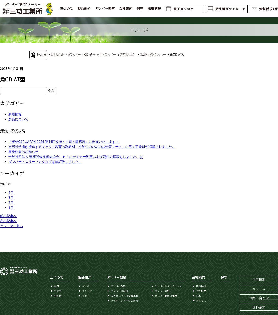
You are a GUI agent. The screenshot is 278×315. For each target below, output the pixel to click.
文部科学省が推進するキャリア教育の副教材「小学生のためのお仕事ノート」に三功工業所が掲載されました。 (91, 147)
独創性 (58, 295)
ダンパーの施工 (163, 291)
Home (41, 55)
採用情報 (154, 8)
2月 (11, 203)
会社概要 (201, 291)
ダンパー (74, 55)
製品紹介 (84, 8)
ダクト (86, 295)
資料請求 (258, 307)
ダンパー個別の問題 (166, 295)
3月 (11, 198)
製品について (18, 119)
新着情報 (15, 114)
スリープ (87, 291)
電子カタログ (183, 8)
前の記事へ (8, 216)
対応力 (58, 291)
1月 (11, 208)
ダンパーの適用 (119, 291)
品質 (56, 286)
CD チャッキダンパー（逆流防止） (110, 55)
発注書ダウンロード (230, 8)
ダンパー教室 (105, 8)
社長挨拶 (201, 286)
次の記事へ (8, 221)
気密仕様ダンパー (152, 55)
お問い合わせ (259, 298)
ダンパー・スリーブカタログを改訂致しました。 (45, 162)
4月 (11, 193)
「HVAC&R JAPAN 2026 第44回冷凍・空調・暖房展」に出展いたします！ (63, 142)
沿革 (198, 295)
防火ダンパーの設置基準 (124, 295)
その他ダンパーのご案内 (124, 300)
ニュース (258, 288)
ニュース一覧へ (11, 226)
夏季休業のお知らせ (23, 152)
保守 (139, 8)
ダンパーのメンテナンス (168, 286)
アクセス (201, 300)
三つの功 (66, 8)
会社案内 (125, 8)
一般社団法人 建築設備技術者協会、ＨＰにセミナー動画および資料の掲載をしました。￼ (75, 157)
